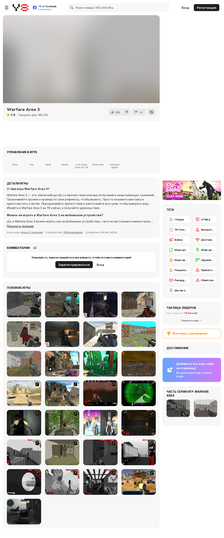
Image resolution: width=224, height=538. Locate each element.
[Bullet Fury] (62, 304)
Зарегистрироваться (74, 264)
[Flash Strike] (24, 393)
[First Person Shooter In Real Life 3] (24, 423)
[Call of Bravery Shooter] (62, 364)
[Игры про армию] (178, 260)
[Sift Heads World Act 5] (62, 482)
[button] (20, 226)
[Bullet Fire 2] (138, 334)
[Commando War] (100, 334)
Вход (185, 7)
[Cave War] (62, 334)
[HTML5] (205, 219)
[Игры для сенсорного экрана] (205, 250)
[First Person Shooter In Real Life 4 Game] (62, 423)
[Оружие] (205, 260)
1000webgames (73, 232)
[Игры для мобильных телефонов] (178, 250)
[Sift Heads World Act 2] (100, 452)
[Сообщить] (139, 112)
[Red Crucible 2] (24, 511)
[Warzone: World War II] (62, 393)
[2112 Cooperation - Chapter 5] (100, 423)
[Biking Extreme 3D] (100, 364)
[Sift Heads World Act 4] (24, 482)
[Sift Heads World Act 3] (138, 452)
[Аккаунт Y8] (205, 229)
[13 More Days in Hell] (138, 423)
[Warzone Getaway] (138, 482)
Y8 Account (190, 313)
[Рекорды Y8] (178, 280)
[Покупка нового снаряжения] (178, 270)
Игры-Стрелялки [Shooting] (32, 232)
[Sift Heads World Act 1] (24, 452)
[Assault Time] (24, 364)
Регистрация (206, 7)
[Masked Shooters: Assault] (138, 304)
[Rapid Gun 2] (24, 304)
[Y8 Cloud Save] (178, 229)
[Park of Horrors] (100, 304)
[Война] (178, 240)
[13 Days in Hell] (100, 393)
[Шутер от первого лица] (178, 290)
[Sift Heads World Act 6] (100, 482)
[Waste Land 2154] (138, 364)
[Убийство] (205, 280)
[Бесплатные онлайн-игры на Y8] (20, 7)
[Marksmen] (138, 393)
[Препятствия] (205, 270)
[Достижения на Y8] (205, 240)
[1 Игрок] (178, 219)
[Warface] (62, 452)
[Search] (72, 7)
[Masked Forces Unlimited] (24, 334)
